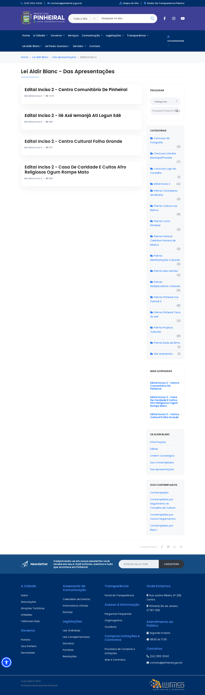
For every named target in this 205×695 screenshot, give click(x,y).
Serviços (73, 35)
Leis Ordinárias (71, 630)
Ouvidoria (110, 627)
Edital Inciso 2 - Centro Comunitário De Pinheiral (76, 89)
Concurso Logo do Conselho (163, 171)
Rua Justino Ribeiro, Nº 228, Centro (164, 597)
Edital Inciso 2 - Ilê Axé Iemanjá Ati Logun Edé (73, 115)
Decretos (68, 643)
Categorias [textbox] (160, 101)
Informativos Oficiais (75, 605)
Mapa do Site (129, 3)
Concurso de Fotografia (160, 140)
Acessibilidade (175, 40)
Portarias (68, 650)
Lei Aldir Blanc (32, 46)
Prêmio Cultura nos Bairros (163, 208)
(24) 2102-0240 (33, 3)
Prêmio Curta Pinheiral (160, 223)
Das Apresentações (64, 57)
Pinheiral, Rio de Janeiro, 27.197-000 (162, 608)
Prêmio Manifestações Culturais (165, 258)
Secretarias (28, 652)
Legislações (115, 35)
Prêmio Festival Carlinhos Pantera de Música (163, 240)
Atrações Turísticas (32, 608)
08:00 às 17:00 (157, 639)
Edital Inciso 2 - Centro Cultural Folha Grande (73, 141)
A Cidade (40, 35)
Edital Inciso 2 (160, 184)
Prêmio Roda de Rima (165, 343)
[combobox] (83, 18)
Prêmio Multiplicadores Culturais (165, 284)
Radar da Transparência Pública (164, 3)
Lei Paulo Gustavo (57, 46)
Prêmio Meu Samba (164, 271)
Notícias (68, 612)
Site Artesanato (161, 354)
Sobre (24, 595)
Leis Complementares (76, 637)
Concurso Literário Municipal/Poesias (163, 155)
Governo (58, 35)
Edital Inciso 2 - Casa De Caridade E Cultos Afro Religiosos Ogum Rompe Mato (75, 169)
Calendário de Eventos (76, 599)
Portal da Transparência (119, 595)
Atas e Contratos (115, 659)
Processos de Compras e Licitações (120, 651)
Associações (28, 602)
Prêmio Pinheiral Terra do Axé (165, 314)
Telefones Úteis (30, 621)
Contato (94, 46)
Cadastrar (171, 564)
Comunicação (92, 35)
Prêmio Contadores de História (164, 193)
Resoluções (70, 656)
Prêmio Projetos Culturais (161, 330)
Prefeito (26, 640)
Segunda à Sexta (158, 633)
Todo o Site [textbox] (80, 18)
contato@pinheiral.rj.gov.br (66, 3)
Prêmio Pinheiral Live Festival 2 (164, 299)
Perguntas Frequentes (118, 614)
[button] (6, 662)
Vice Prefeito (28, 646)
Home (26, 35)
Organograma (113, 620)
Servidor (79, 46)
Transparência (137, 35)
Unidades (26, 615)
